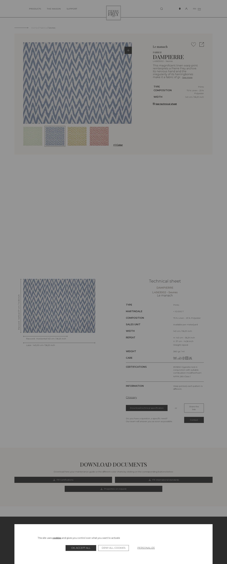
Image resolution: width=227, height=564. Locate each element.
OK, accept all (80, 548)
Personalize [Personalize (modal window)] (146, 548)
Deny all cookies (113, 548)
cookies (56, 538)
